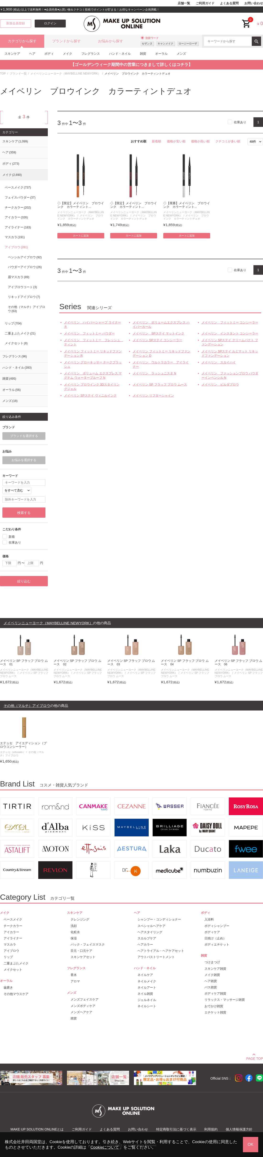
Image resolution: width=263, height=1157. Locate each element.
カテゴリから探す (22, 41)
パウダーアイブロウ (25, 267)
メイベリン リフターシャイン (153, 395)
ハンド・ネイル (120, 53)
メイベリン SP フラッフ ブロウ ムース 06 (239, 662)
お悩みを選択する (23, 460)
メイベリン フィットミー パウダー (89, 333)
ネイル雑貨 (145, 994)
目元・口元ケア (81, 951)
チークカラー (18, 207)
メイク (67, 53)
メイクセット (16, 343)
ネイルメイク (146, 981)
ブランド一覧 (18, 73)
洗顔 (74, 926)
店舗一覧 (184, 3)
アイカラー (16, 217)
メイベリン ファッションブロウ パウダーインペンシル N (230, 375)
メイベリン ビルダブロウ (220, 384)
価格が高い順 (200, 141)
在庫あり (240, 122)
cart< (246, 20)
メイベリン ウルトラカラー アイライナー (161, 364)
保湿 (74, 938)
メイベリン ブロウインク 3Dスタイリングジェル (92, 387)
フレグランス (90, 53)
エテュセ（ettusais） (12, 752)
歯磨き (8, 987)
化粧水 (75, 932)
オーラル (161, 53)
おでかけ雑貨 (213, 1006)
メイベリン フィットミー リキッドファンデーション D (161, 353)
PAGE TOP (254, 1057)
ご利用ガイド (205, 3)
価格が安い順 (176, 141)
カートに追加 (81, 235)
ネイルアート (146, 987)
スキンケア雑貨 (215, 968)
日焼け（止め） (215, 938)
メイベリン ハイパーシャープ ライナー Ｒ (92, 324)
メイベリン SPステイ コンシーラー (157, 340)
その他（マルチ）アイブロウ (26, 309)
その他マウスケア (16, 994)
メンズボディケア (83, 1006)
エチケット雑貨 (215, 1012)
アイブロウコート (22, 287)
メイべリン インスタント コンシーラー (230, 333)
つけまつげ (212, 962)
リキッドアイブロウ (24, 297)
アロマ (75, 981)
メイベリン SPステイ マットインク (158, 333)
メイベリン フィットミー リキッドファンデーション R (93, 353)
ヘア (32, 53)
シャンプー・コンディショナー (159, 919)
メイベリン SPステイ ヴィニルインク (90, 395)
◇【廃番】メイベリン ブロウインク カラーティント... (186, 205)
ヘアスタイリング (149, 932)
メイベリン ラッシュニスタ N (154, 373)
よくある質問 (229, 3)
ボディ (49, 53)
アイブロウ (16, 247)
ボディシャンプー (216, 926)
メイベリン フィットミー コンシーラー (230, 322)
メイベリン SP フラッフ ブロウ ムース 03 (131, 662)
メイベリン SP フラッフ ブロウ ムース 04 (185, 662)
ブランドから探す (66, 41)
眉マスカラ (18, 277)
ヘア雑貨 (210, 981)
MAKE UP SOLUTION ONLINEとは (37, 1129)
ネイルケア (145, 975)
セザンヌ (147, 43)
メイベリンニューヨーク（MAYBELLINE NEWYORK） (65, 73)
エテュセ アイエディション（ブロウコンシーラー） (23, 745)
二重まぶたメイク (20, 333)
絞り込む (24, 581)
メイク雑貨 (212, 975)
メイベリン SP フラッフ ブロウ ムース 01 (24, 662)
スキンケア (12, 53)
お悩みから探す (110, 41)
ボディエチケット (216, 944)
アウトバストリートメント (156, 957)
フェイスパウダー (20, 197)
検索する (24, 513)
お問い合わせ (253, 3)
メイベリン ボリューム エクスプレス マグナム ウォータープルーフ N (93, 375)
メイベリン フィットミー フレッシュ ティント (93, 342)
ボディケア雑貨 (215, 993)
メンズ (181, 53)
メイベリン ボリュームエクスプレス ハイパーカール (161, 324)
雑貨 (143, 53)
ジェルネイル (146, 1000)
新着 (12, 536)
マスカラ (15, 237)
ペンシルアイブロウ (25, 257)
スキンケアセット (83, 957)
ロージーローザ (188, 43)
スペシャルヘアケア (151, 926)
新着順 (156, 141)
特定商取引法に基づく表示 (176, 1129)
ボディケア (212, 932)
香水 (74, 975)
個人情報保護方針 (239, 1129)
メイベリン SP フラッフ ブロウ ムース (160, 384)
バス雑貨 (210, 987)
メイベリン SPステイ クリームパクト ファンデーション (230, 342)
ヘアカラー (145, 944)
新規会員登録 (15, 23)
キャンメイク (165, 43)
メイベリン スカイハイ (219, 362)
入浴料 (209, 919)
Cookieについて (104, 1147)
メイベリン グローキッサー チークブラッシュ (93, 364)
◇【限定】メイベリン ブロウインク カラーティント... (80, 205)
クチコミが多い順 (227, 141)
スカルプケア (146, 938)
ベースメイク (18, 187)
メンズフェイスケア (85, 999)
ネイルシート (146, 1006)
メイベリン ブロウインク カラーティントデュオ (80, 217)
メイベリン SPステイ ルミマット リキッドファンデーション (230, 353)
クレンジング (80, 919)
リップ (13, 323)
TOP (3, 73)
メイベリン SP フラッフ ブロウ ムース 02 (77, 662)
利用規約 (211, 1129)
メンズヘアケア (81, 1012)
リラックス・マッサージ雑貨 (224, 999)
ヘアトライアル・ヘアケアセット (160, 951)
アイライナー (18, 227)
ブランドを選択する (24, 436)
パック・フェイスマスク (88, 944)
